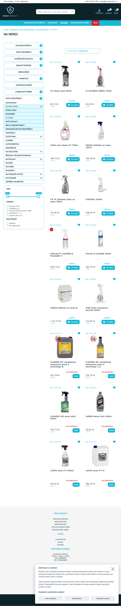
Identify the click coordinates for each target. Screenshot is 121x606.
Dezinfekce (10, 133)
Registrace (24, 1)
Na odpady (10, 170)
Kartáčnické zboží (24, 85)
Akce (95, 23)
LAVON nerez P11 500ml (62, 470)
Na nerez (9, 118)
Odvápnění (10, 114)
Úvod (6, 30)
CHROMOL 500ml (94, 199)
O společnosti (60, 539)
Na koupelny (11, 103)
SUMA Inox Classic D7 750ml (64, 145)
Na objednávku (15, 226)
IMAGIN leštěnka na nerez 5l (64, 308)
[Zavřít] (112, 569)
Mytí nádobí (11, 178)
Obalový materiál (23, 65)
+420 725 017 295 (91, 1)
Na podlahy (11, 159)
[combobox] (55, 11)
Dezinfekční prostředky (34, 23)
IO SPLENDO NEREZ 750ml (99, 91)
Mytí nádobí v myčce (14, 174)
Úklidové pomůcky (24, 45)
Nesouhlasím (76, 598)
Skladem (12, 223)
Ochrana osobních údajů (60, 527)
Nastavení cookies (103, 598)
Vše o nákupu (9, 1)
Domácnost (53, 23)
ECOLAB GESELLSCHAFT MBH (20, 211)
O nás (17, 1)
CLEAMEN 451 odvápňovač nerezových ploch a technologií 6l (63, 364)
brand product (14, 206)
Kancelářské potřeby (79, 23)
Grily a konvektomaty (15, 125)
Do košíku (73, 105)
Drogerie (64, 23)
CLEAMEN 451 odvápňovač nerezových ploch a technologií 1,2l (98, 364)
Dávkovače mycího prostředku (19, 129)
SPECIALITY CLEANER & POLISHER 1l (61, 255)
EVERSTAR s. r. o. (15, 213)
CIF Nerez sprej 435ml (61, 91)
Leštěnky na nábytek (15, 182)
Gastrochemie (42, 30)
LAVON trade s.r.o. (16, 215)
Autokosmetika (12, 144)
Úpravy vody (11, 110)
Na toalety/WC (12, 152)
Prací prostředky (23, 52)
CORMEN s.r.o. (14, 208)
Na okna (9, 163)
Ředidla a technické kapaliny (18, 155)
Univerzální (11, 148)
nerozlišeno (23, 72)
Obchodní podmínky (60, 519)
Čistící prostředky (27, 30)
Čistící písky (11, 137)
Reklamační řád (60, 522)
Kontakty (60, 545)
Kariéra (60, 542)
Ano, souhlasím (50, 598)
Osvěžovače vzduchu (24, 59)
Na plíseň (10, 167)
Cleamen (9, 140)
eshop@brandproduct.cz (108, 1)
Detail (76, 376)
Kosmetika (23, 79)
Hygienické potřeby (23, 92)
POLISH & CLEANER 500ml (98, 254)
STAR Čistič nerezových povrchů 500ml (97, 309)
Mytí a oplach (11, 122)
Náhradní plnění (60, 524)
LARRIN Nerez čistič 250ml (99, 416)
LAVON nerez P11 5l (95, 470)
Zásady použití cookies (60, 530)
